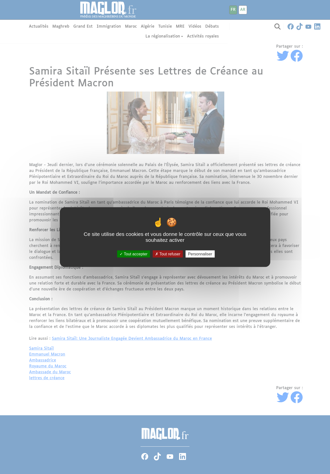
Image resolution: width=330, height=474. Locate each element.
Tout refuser (167, 254)
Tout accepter (133, 254)
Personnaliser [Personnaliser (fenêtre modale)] (200, 254)
